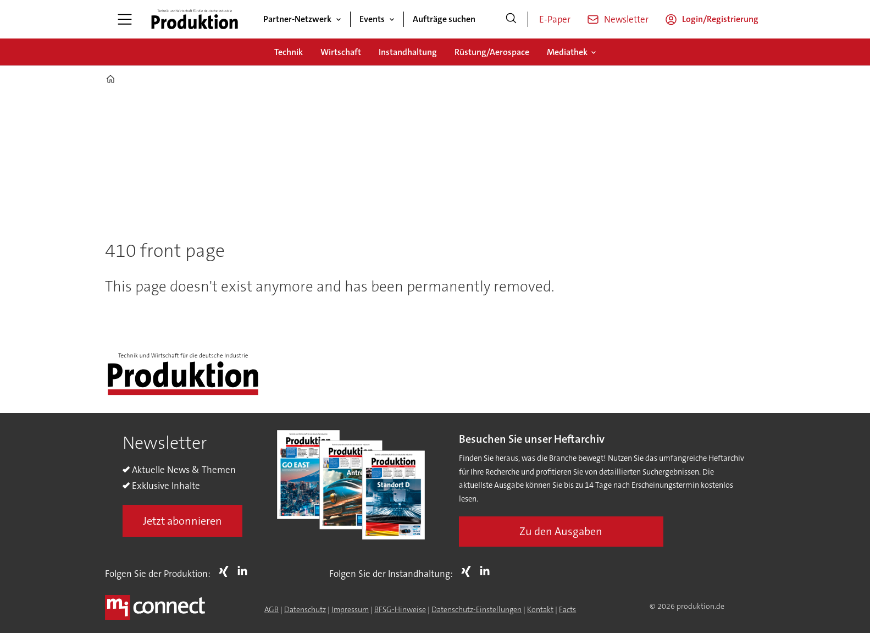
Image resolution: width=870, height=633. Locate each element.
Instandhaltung (408, 52)
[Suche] (511, 19)
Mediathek (567, 52)
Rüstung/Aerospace (492, 52)
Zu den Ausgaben (560, 531)
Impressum (350, 609)
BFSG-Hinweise (400, 609)
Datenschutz (305, 609)
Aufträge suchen (444, 19)
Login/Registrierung (720, 19)
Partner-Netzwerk (297, 19)
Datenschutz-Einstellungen (476, 609)
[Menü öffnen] (124, 19)
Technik (288, 52)
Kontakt (540, 609)
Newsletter (626, 19)
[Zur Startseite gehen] (195, 19)
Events (372, 19)
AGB (271, 609)
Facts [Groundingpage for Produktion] (567, 609)
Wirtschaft (340, 52)
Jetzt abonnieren (182, 521)
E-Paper (554, 19)
